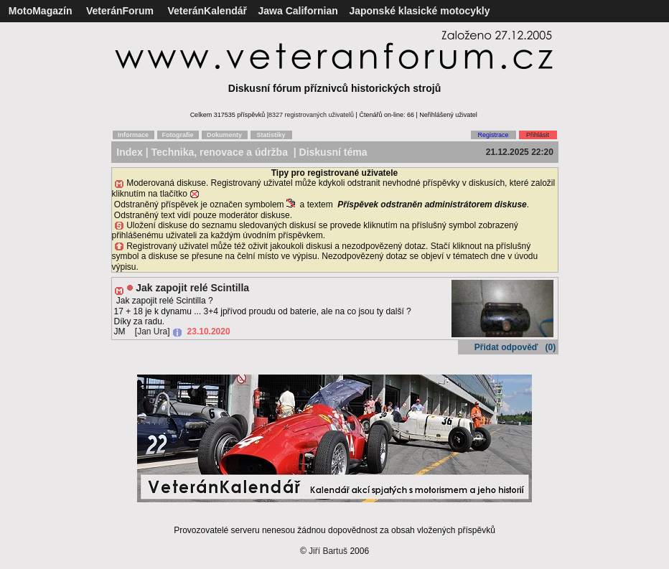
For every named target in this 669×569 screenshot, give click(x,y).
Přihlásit (537, 134)
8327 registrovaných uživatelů (311, 114)
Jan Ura (152, 331)
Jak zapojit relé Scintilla (192, 287)
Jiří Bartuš (328, 551)
